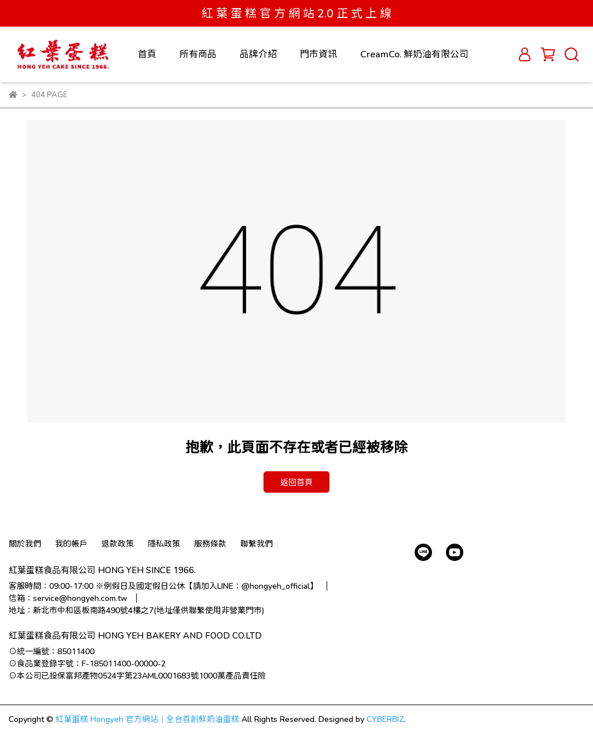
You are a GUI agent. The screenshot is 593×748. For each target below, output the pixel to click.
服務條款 (210, 543)
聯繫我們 (256, 543)
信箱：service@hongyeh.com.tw (68, 598)
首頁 (147, 53)
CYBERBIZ (385, 719)
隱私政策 (164, 543)
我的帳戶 (71, 543)
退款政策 (117, 543)
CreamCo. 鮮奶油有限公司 (414, 53)
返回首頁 (296, 482)
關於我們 (25, 543)
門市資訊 (318, 53)
